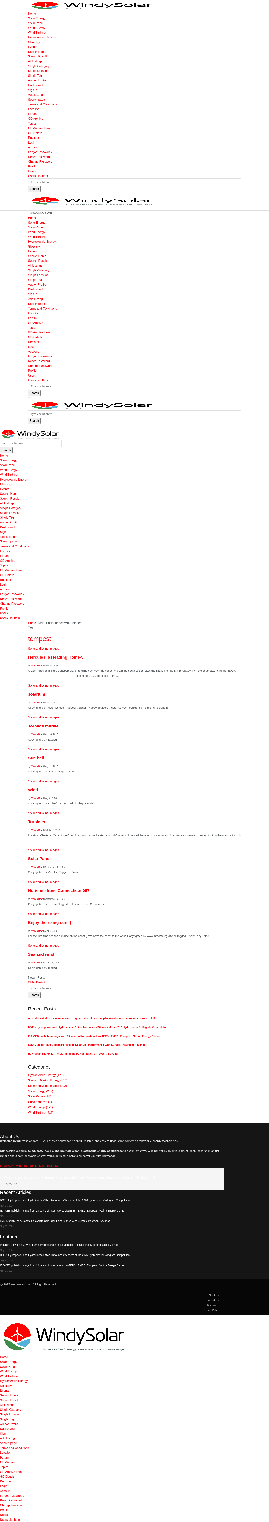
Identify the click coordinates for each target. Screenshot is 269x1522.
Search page (36, 99)
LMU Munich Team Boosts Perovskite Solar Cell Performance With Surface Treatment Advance (87, 1044)
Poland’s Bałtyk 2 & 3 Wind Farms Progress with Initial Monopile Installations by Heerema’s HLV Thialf (91, 1018)
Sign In (32, 90)
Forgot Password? (40, 152)
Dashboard (35, 85)
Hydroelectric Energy (42, 37)
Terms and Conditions (42, 104)
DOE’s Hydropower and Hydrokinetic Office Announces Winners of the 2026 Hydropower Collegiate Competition (97, 1027)
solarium (36, 694)
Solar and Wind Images (47, 1085)
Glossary (34, 42)
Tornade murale (43, 726)
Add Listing (35, 94)
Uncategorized (40, 1101)
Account (33, 147)
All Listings (35, 61)
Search (34, 188)
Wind (33, 790)
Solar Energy (36, 18)
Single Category (38, 66)
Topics (32, 123)
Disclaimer (213, 1305)
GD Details (35, 133)
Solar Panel (36, 23)
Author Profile (37, 80)
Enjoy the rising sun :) (49, 922)
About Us (214, 1295)
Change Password (40, 161)
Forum (32, 113)
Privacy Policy (211, 1310)
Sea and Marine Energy (47, 1080)
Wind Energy (36, 27)
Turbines (36, 822)
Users (32, 171)
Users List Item (38, 176)
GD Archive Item (39, 128)
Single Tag (35, 75)
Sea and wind (41, 954)
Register (33, 137)
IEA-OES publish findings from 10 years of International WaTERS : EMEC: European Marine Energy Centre (94, 1036)
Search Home (37, 51)
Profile (32, 166)
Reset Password (39, 156)
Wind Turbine (37, 32)
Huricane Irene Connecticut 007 (58, 890)
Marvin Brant (37, 665)
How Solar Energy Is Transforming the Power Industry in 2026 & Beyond (73, 1053)
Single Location (38, 70)
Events (32, 47)
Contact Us (213, 1300)
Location (33, 109)
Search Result (37, 56)
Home (32, 13)
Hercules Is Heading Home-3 (56, 657)
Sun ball (36, 758)
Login (31, 142)
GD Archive (35, 118)
